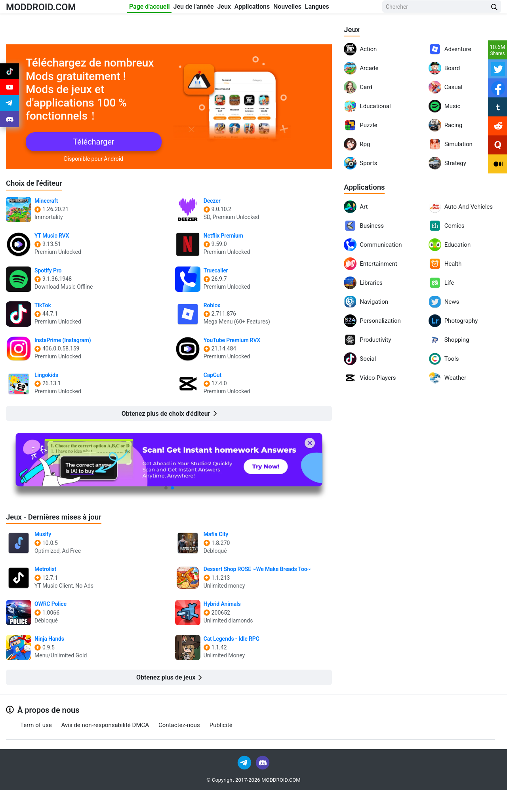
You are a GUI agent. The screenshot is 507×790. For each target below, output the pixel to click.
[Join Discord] (262, 762)
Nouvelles (313, 8)
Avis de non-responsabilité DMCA (105, 725)
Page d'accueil (125, 8)
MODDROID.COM (48, 8)
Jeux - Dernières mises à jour (57, 517)
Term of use (36, 725)
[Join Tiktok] (9, 72)
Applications (265, 8)
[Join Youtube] (9, 91)
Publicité (221, 725)
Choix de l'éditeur (36, 183)
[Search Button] (494, 9)
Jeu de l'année (182, 8)
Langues (355, 8)
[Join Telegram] (245, 762)
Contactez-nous (179, 725)
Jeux (225, 8)
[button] (166, 487)
